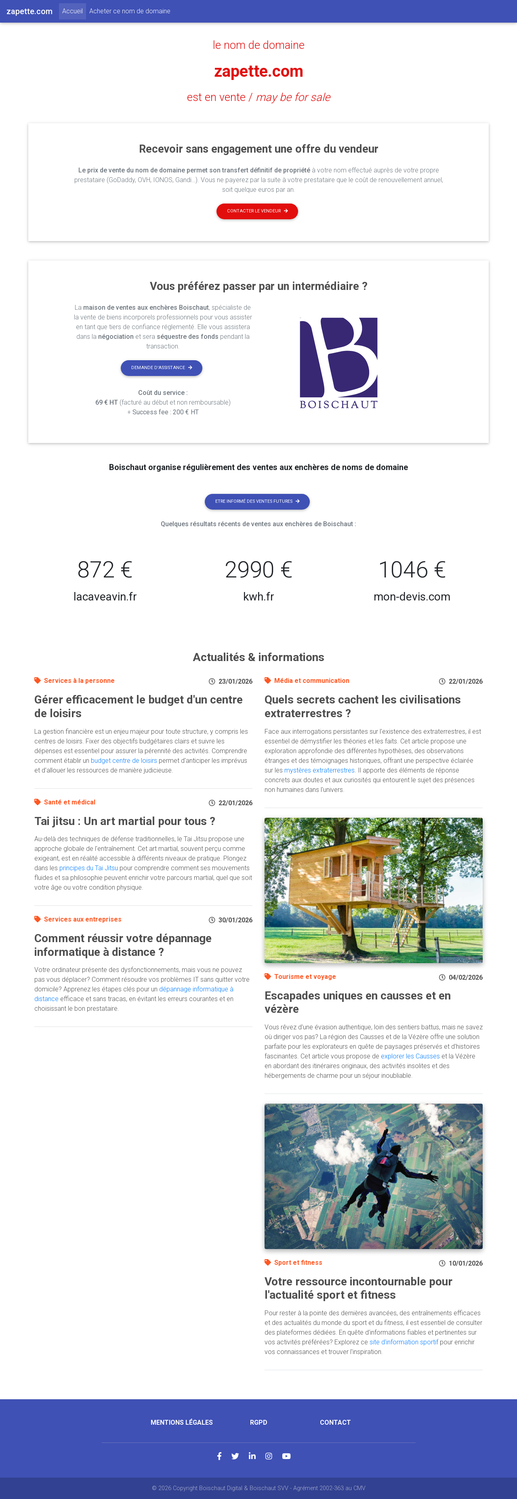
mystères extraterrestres (319, 770)
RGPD (258, 1422)
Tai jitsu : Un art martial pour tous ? (124, 821)
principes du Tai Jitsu (88, 868)
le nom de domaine (259, 45)
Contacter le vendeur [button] (257, 211)
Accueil (74, 10)
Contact (335, 1422)
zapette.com (258, 71)
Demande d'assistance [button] (161, 367)
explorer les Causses (410, 1056)
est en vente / (258, 97)
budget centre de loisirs (124, 760)
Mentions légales (182, 1422)
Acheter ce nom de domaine (129, 11)
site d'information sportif (404, 1342)
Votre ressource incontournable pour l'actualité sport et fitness (358, 1288)
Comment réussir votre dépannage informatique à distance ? (123, 945)
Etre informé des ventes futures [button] (257, 501)
